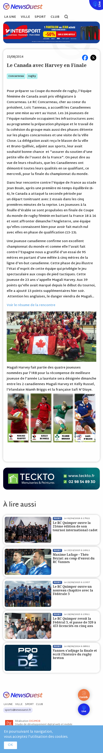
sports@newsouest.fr (18, 710)
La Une (10, 17)
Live (88, 2)
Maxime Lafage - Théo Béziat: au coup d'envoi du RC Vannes (73, 558)
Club (55, 17)
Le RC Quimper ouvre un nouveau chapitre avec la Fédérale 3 (73, 590)
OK (10, 745)
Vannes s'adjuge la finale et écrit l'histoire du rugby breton (75, 654)
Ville (25, 17)
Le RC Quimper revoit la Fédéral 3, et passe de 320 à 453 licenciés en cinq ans (74, 622)
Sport (40, 17)
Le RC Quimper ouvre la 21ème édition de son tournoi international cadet (75, 526)
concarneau (16, 76)
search (68, 17)
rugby (32, 76)
